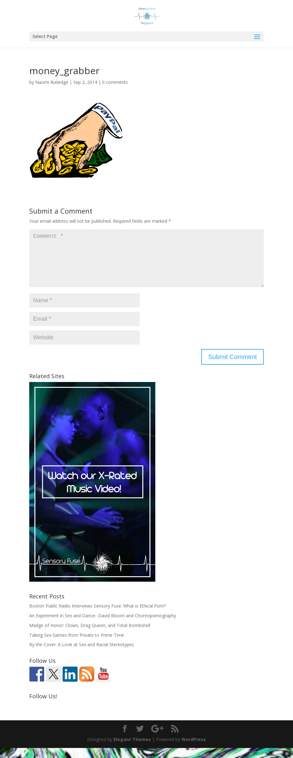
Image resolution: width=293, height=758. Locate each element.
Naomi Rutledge (51, 82)
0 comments (115, 82)
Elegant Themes (132, 749)
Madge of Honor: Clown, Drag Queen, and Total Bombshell (89, 635)
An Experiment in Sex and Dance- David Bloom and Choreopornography (102, 626)
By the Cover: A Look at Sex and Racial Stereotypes (81, 654)
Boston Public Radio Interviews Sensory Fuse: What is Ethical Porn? (97, 616)
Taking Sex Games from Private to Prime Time (76, 645)
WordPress (193, 749)
